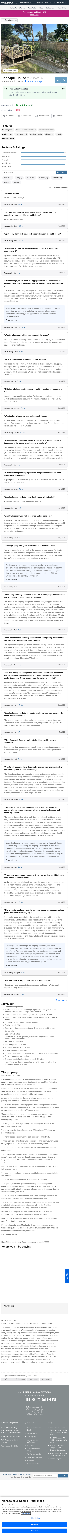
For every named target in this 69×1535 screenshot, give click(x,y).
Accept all (34, 1531)
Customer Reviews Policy (33, 1450)
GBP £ (48, 2)
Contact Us (39, 2)
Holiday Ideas (50, 8)
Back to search (11, 20)
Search (61, 172)
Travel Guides (62, 8)
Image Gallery (10, 70)
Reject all (34, 1524)
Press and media (33, 1464)
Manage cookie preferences (32, 1441)
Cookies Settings (34, 1518)
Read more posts (56, 1459)
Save (58, 80)
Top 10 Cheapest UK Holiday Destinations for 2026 (58, 1440)
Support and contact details (34, 1429)
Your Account (60, 2)
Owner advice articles (34, 1457)
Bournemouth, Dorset (21, 81)
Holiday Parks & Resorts (17, 8)
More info (30, 1445)
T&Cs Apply (34, 15)
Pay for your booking (34, 1454)
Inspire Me (30, 1461)
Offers (41, 8)
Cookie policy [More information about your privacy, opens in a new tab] (25, 1513)
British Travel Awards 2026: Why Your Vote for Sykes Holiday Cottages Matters (58, 1431)
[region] (34, 1516)
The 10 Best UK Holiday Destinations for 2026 (58, 1455)
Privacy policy (32, 1433)
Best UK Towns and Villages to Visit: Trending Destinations (57, 1448)
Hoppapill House (13, 78)
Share (64, 80)
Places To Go (32, 8)
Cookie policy (31, 1436)
